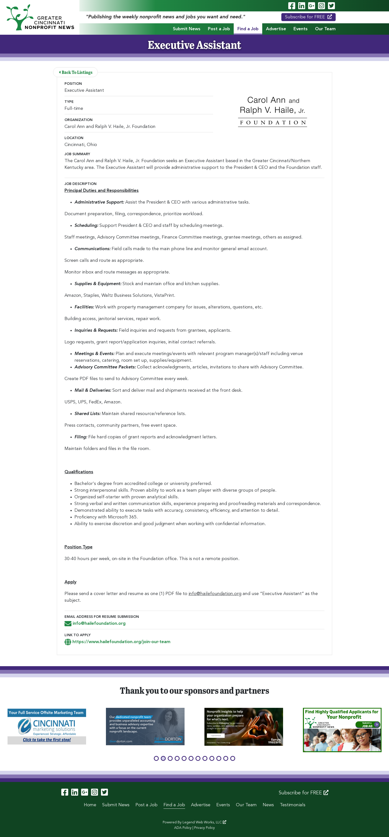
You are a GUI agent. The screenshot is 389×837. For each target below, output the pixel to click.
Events (300, 29)
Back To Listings (76, 72)
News (268, 805)
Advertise (276, 29)
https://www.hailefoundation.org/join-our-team (117, 642)
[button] (156, 758)
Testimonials (292, 805)
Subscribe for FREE (308, 16)
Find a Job (248, 29)
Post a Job (219, 29)
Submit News (186, 29)
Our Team (325, 29)
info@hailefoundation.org (95, 623)
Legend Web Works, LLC (204, 822)
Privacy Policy (204, 828)
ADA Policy (183, 828)
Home (90, 805)
